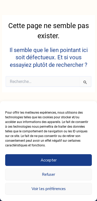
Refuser (48, 174)
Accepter (49, 160)
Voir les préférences (49, 188)
